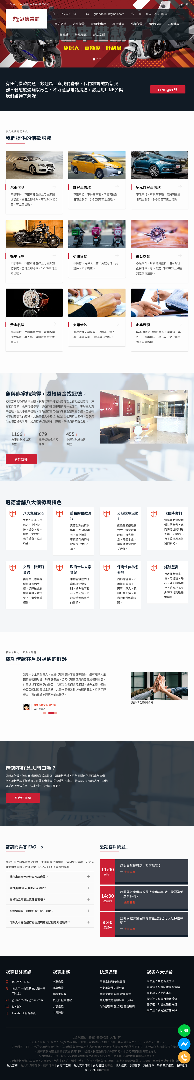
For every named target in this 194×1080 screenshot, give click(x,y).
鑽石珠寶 (143, 256)
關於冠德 (60, 24)
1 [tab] (47, 713)
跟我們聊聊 (23, 798)
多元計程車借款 (148, 187)
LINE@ (16, 1006)
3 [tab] (55, 713)
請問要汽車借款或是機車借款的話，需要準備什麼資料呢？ (151, 893)
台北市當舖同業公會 (112, 988)
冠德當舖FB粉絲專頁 (112, 981)
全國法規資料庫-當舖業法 (115, 994)
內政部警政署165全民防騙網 (117, 1006)
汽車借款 (79, 24)
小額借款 (137, 24)
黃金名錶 (155, 24)
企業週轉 (62, 35)
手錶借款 (134, 1065)
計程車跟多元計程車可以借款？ (29, 877)
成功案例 (99, 35)
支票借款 (173, 24)
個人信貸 (121, 1065)
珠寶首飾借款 (165, 1065)
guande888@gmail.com (27, 1000)
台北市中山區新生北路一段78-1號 (28, 990)
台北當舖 (12, 1065)
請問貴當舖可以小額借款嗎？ (140, 865)
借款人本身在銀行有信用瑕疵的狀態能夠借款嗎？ (40, 922)
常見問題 (81, 35)
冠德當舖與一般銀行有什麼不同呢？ (32, 911)
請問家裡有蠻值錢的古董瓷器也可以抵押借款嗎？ (151, 920)
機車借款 (118, 24)
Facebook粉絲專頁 (24, 1013)
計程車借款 (98, 24)
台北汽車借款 (82, 1065)
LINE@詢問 (167, 89)
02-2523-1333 (68, 14)
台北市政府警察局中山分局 (116, 1000)
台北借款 (95, 1070)
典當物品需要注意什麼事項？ (28, 899)
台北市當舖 (64, 1065)
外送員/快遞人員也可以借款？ (28, 888)
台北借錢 (98, 1065)
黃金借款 (148, 1065)
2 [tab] (50, 713)
